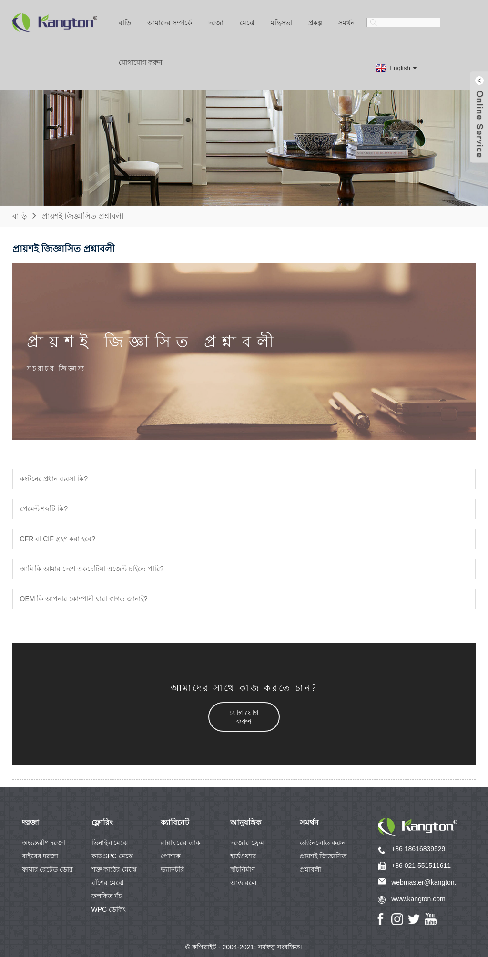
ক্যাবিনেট (175, 822)
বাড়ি (125, 23)
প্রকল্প (315, 23)
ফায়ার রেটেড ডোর (47, 869)
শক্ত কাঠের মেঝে (114, 869)
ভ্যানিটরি (172, 869)
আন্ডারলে (243, 882)
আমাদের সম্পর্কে (169, 23)
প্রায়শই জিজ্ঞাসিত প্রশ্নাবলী (83, 216)
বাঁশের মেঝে (108, 882)
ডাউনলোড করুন (323, 842)
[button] (244, 717)
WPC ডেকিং (109, 909)
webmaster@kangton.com (430, 882)
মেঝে (247, 23)
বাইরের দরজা (40, 856)
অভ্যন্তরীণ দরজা (44, 842)
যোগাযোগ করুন (140, 62)
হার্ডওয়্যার (243, 856)
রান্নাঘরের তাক (181, 842)
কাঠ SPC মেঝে (113, 856)
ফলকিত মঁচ (107, 896)
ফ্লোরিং (102, 822)
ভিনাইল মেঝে (110, 842)
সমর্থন (346, 23)
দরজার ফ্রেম (247, 842)
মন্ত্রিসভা (281, 23)
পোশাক (171, 856)
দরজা (216, 23)
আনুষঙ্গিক (245, 822)
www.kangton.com (418, 899)
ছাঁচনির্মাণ (242, 869)
